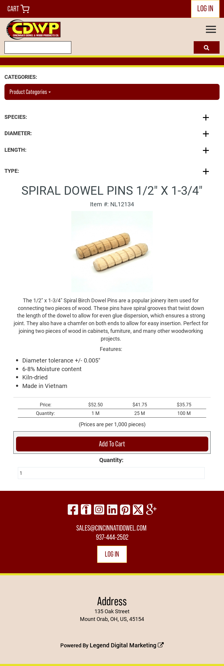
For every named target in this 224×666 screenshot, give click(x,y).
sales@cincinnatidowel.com (111, 528)
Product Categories (30, 91)
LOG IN (205, 8)
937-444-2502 (112, 537)
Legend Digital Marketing (127, 645)
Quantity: (111, 460)
